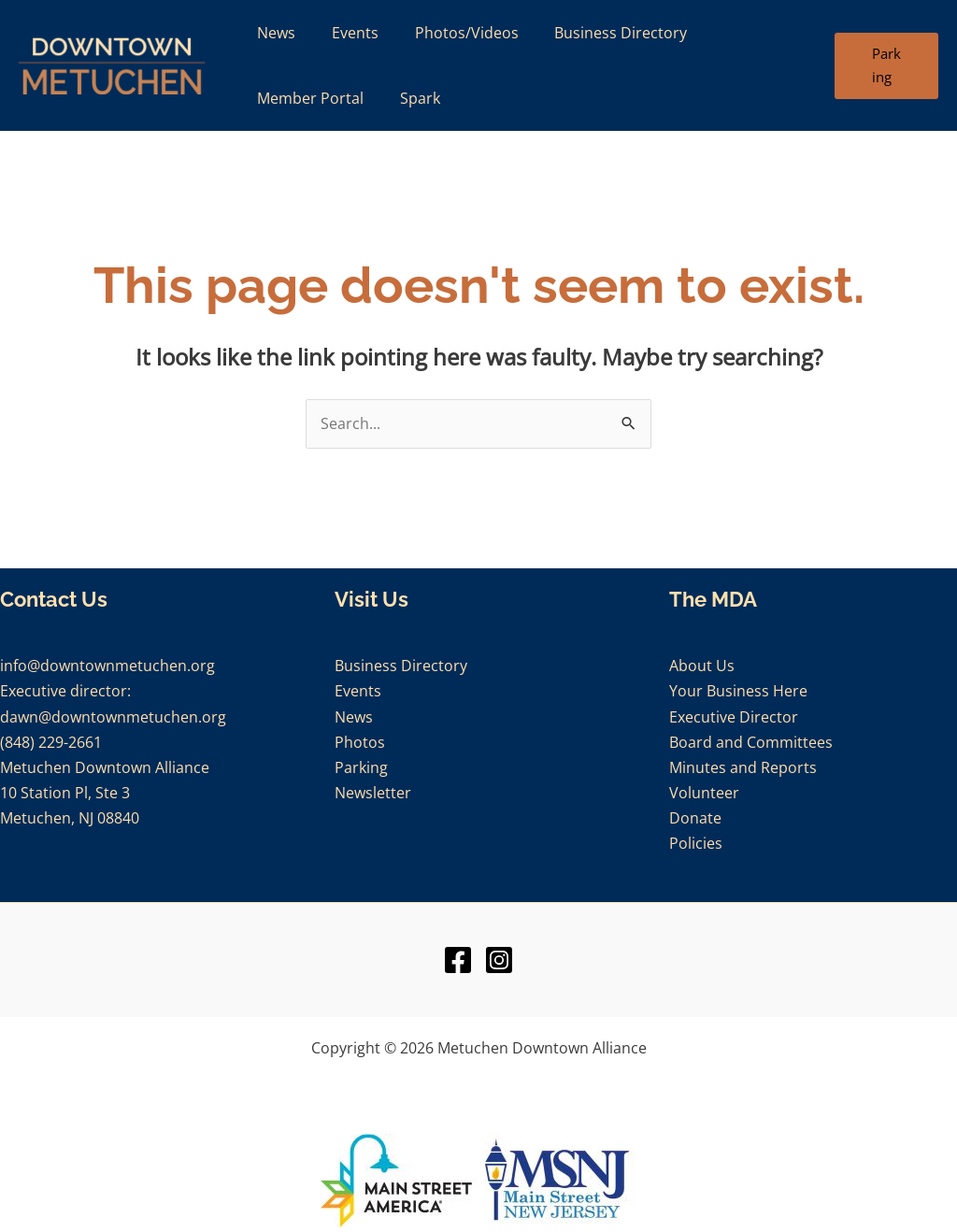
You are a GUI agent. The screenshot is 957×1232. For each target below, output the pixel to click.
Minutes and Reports (743, 767)
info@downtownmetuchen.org (107, 665)
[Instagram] (499, 960)
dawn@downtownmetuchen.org (113, 717)
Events (358, 690)
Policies (695, 843)
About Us (702, 665)
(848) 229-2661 (51, 742)
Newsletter (373, 792)
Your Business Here (738, 690)
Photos (360, 742)
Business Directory (401, 665)
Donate (695, 818)
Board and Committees (751, 742)
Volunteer (704, 792)
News (354, 717)
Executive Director (733, 717)
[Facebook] (458, 960)
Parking (361, 767)
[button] (884, 66)
